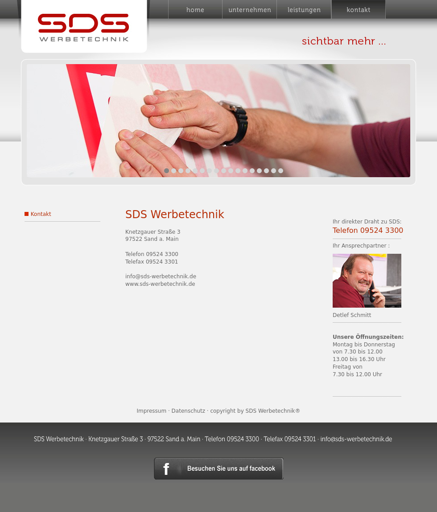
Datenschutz (188, 411)
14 (259, 170)
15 (266, 170)
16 (273, 170)
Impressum (151, 411)
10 (230, 170)
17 (280, 170)
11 (237, 170)
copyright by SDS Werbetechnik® (255, 411)
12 (245, 170)
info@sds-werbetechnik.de (160, 276)
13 (252, 170)
